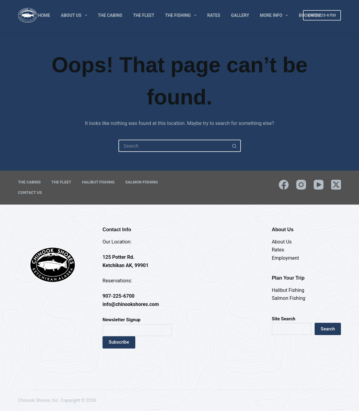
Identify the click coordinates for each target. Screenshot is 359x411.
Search (328, 329)
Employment (285, 258)
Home (44, 15)
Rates (213, 15)
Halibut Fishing (98, 182)
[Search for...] (173, 146)
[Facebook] (284, 185)
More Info (275, 15)
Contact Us (30, 192)
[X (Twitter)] (336, 185)
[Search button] (235, 146)
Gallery (240, 15)
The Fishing (182, 15)
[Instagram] (301, 185)
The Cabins (110, 15)
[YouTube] (318, 185)
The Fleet (144, 15)
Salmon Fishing (141, 182)
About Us (75, 15)
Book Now (310, 15)
